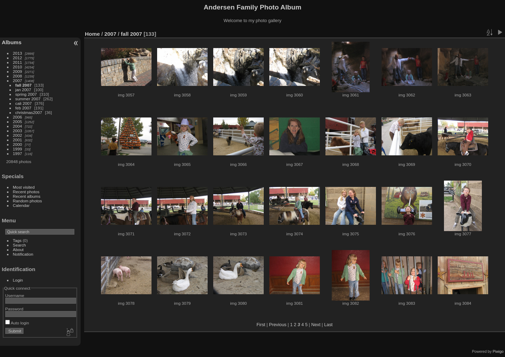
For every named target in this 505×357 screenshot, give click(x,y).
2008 (17, 76)
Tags (17, 240)
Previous (278, 324)
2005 (17, 121)
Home (92, 34)
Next (315, 324)
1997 (17, 153)
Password (14, 309)
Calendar (21, 205)
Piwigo (498, 351)
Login (18, 280)
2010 (17, 67)
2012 (17, 57)
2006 (17, 117)
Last (328, 324)
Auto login (17, 323)
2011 (17, 62)
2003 (17, 130)
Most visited (24, 187)
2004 (17, 126)
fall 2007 (23, 85)
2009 (17, 71)
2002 (17, 135)
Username (14, 295)
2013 (17, 53)
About (18, 249)
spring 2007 (26, 94)
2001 (17, 139)
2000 (17, 144)
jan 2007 (23, 89)
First (261, 324)
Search (19, 245)
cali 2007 (23, 103)
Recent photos (26, 191)
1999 (17, 149)
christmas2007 (28, 112)
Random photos (27, 200)
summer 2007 (28, 98)
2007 (17, 80)
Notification (23, 254)
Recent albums (26, 196)
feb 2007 (23, 108)
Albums (11, 42)
